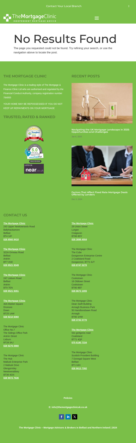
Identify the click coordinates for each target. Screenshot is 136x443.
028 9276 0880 (11, 345)
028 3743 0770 (79, 320)
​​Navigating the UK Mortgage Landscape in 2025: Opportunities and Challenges (100, 130)
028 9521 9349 (11, 265)
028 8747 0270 (79, 265)
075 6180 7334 (79, 342)
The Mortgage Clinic (14, 223)
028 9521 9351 (11, 291)
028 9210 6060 (11, 317)
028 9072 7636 (11, 378)
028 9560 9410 (11, 239)
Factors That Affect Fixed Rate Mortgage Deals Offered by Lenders (99, 193)
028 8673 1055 (79, 291)
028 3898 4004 (79, 239)
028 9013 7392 (79, 368)
